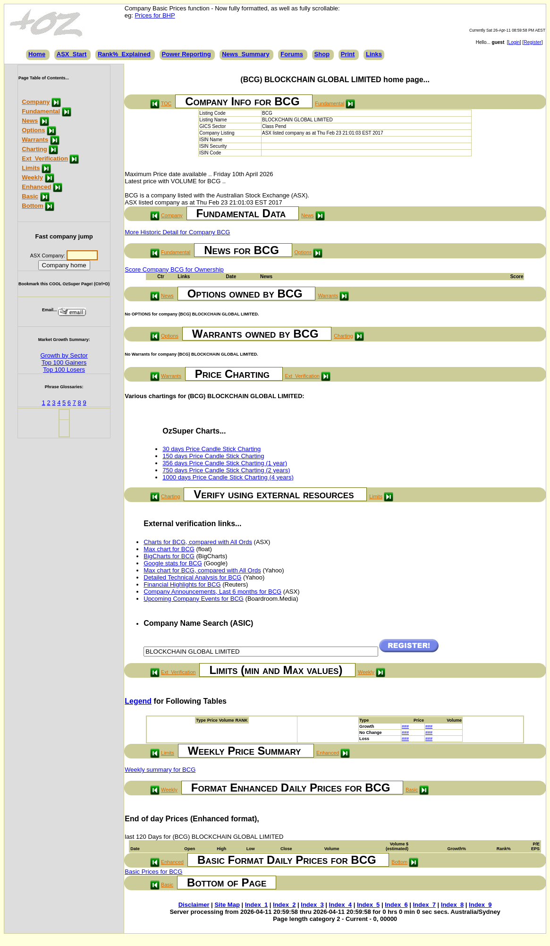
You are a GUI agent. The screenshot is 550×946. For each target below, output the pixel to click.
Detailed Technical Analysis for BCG (192, 577)
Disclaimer (194, 904)
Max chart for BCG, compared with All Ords (202, 570)
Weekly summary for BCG (160, 769)
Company (36, 101)
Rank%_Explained (124, 54)
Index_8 (452, 904)
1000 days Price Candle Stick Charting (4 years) (227, 477)
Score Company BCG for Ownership (174, 269)
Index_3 (312, 904)
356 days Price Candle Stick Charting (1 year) (224, 463)
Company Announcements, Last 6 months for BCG (212, 591)
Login (514, 42)
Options (33, 130)
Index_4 (340, 904)
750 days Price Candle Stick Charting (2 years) (226, 470)
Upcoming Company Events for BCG (194, 598)
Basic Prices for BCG (153, 871)
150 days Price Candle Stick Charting (213, 456)
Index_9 (480, 904)
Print (348, 54)
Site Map (226, 904)
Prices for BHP (155, 15)
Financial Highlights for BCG (182, 584)
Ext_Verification (45, 158)
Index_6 (396, 904)
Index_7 (424, 904)
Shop (322, 54)
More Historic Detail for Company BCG (177, 232)
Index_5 (368, 904)
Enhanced (36, 186)
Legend (138, 701)
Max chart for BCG (169, 549)
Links (374, 54)
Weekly (32, 177)
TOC (166, 103)
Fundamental (41, 111)
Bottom (32, 205)
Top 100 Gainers (64, 362)
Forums (291, 54)
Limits (31, 167)
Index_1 (256, 904)
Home (36, 54)
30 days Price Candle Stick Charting (211, 448)
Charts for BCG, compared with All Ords (198, 541)
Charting (34, 149)
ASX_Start (72, 54)
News (30, 120)
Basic (30, 196)
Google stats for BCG (173, 563)
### (405, 726)
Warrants (35, 139)
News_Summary (245, 54)
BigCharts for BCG (169, 556)
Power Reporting (186, 54)
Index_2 (284, 904)
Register (532, 42)
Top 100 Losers (64, 369)
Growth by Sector (63, 355)
